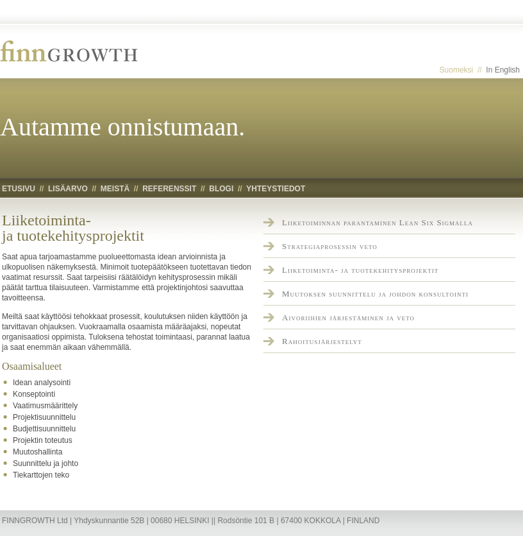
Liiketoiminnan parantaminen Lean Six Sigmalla (377, 222)
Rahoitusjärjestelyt (322, 341)
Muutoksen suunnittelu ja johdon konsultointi (375, 293)
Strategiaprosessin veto (330, 246)
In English (503, 69)
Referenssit (169, 188)
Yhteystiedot (275, 188)
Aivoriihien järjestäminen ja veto (348, 317)
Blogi (221, 188)
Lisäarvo (68, 188)
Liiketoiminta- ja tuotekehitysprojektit (360, 270)
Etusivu (18, 188)
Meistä (115, 188)
